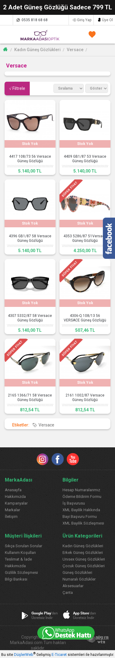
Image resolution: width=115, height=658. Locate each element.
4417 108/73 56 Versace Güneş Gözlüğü (30, 158)
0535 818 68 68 (35, 20)
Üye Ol (107, 20)
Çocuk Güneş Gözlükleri (84, 566)
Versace (75, 49)
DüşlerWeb (23, 654)
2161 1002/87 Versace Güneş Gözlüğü (85, 397)
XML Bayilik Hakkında (81, 510)
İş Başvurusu (74, 503)
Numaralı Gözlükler (79, 579)
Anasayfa (13, 490)
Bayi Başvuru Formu (80, 516)
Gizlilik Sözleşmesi (21, 572)
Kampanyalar (16, 503)
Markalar (12, 510)
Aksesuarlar (73, 586)
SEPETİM (104, 34)
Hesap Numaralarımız (81, 490)
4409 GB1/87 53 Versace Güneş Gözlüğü (85, 158)
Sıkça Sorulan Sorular (23, 546)
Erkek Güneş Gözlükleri (83, 552)
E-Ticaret (59, 654)
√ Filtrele (17, 88)
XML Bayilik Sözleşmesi (83, 523)
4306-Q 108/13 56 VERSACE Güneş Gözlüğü (85, 318)
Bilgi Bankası (16, 579)
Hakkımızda (15, 496)
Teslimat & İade (18, 559)
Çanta (68, 592)
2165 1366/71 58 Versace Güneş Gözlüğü (30, 397)
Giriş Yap (84, 20)
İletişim (11, 516)
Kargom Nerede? (6, 20)
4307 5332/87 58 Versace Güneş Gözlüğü (30, 318)
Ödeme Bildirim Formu (82, 496)
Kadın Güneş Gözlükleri (37, 49)
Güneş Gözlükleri (77, 572)
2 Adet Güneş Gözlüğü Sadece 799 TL (57, 7)
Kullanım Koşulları (20, 552)
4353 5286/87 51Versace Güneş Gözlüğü (85, 238)
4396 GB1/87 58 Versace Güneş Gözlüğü (30, 238)
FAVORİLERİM (91, 34)
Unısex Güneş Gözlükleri (84, 559)
